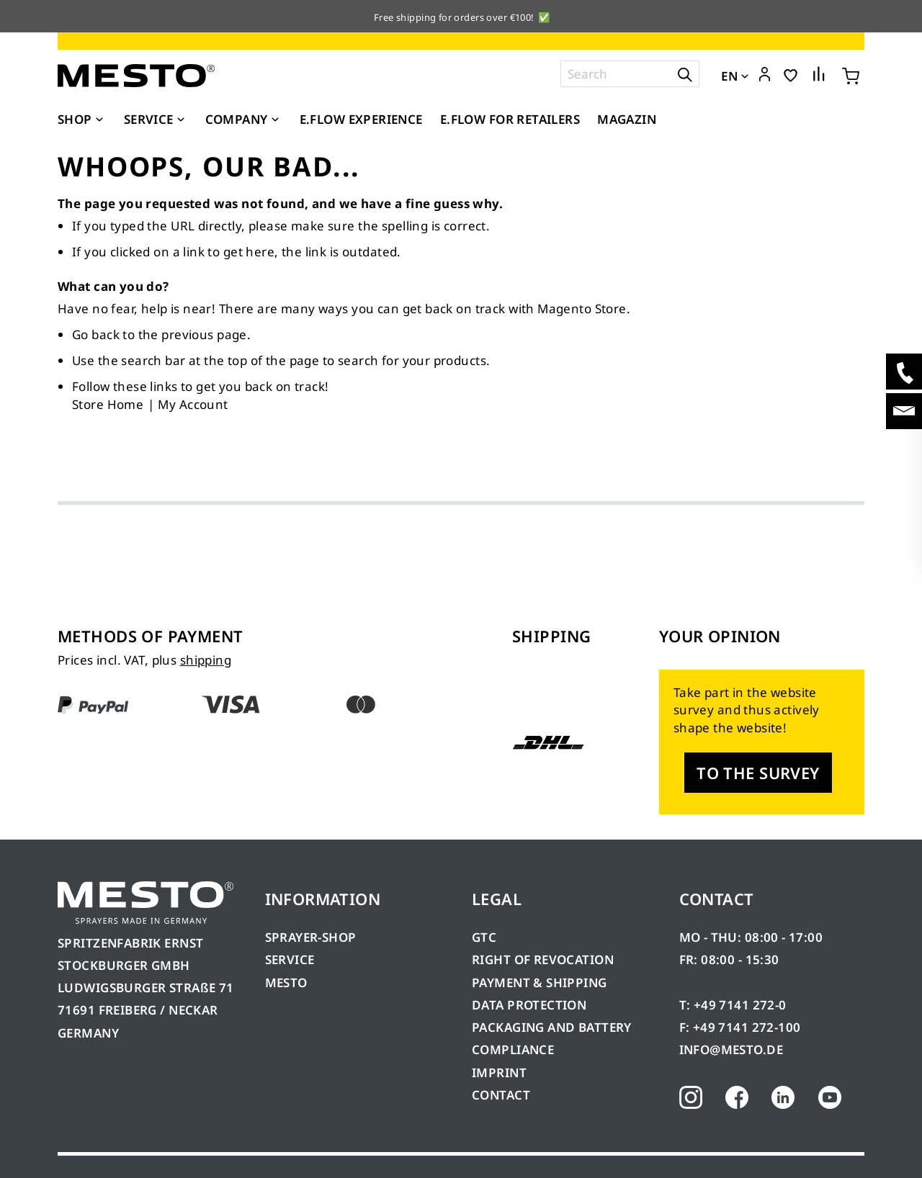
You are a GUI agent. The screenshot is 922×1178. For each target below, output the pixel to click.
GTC (484, 937)
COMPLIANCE (513, 1049)
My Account (193, 404)
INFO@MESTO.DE (731, 1049)
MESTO (286, 982)
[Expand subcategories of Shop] (99, 120)
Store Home (107, 404)
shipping (205, 660)
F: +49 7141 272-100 (740, 1027)
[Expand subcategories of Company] (275, 120)
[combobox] (629, 73)
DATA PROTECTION (529, 1005)
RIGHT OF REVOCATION (543, 959)
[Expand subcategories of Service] (181, 120)
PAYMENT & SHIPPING (539, 982)
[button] (764, 74)
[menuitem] (82, 120)
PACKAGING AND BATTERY (553, 1027)
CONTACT (501, 1095)
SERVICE (290, 959)
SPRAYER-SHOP (311, 937)
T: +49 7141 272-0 (733, 1005)
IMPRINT (499, 1072)
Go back (96, 334)
